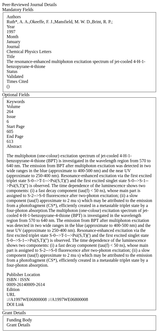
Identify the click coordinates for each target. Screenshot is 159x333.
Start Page (16, 126)
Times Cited (17, 81)
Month (12, 36)
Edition (13, 289)
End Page (15, 136)
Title (11, 56)
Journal (13, 46)
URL (11, 294)
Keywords (16, 101)
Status (12, 71)
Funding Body (19, 320)
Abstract (14, 146)
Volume (13, 106)
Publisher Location (23, 274)
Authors (14, 16)
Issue (11, 116)
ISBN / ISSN (18, 279)
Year (11, 26)
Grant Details (18, 324)
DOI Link (15, 304)
